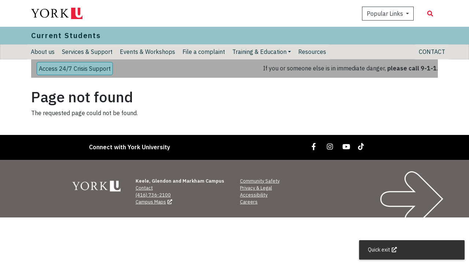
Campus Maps (155, 202)
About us (43, 51)
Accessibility (253, 195)
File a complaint (203, 51)
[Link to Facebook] (314, 146)
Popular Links (386, 13)
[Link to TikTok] (362, 146)
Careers (249, 202)
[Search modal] (430, 14)
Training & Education (259, 51)
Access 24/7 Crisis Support (75, 68)
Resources (312, 51)
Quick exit (383, 249)
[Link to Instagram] (330, 146)
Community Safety (260, 181)
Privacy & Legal (256, 188)
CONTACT (432, 51)
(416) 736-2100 (153, 195)
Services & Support (87, 51)
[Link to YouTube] (346, 146)
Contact (144, 188)
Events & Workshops (147, 51)
